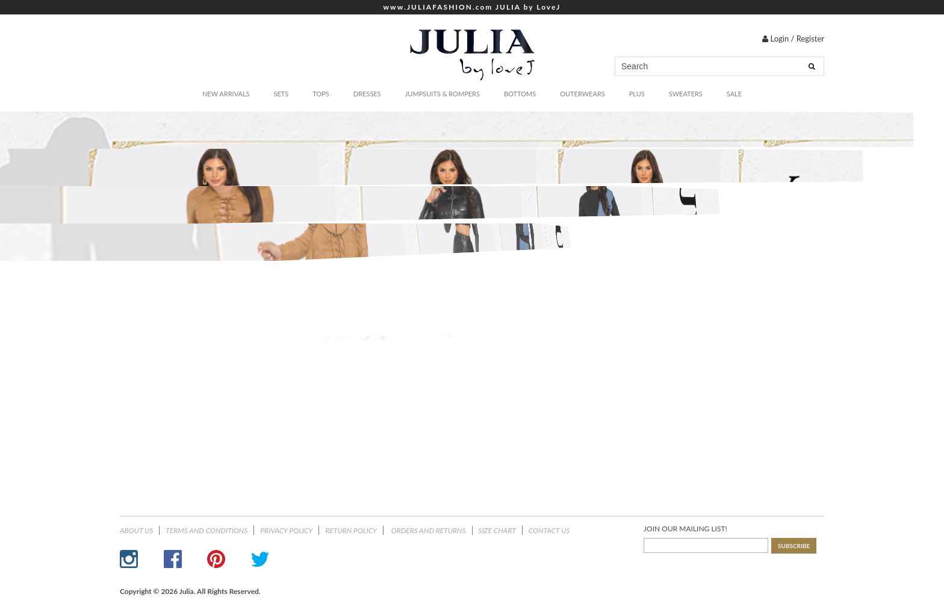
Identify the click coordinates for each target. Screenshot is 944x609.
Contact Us (549, 530)
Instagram (129, 559)
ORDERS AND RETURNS (428, 530)
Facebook (173, 559)
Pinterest (216, 559)
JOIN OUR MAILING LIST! (685, 528)
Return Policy (351, 530)
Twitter (260, 559)
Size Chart (497, 530)
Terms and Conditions (206, 530)
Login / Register (793, 38)
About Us (136, 530)
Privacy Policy (286, 530)
